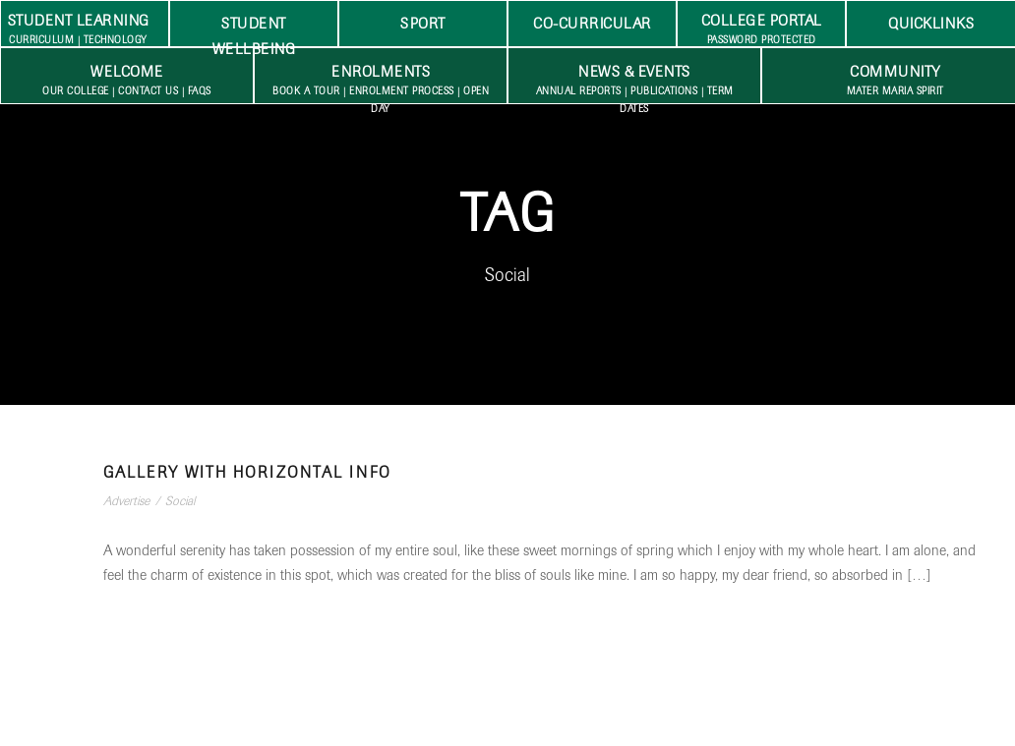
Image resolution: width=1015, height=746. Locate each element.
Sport (423, 23)
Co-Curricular (592, 23)
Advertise (126, 500)
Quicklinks (931, 23)
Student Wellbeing (254, 30)
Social (180, 500)
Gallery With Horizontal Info (247, 473)
